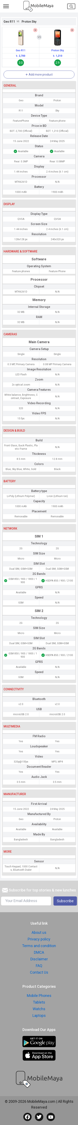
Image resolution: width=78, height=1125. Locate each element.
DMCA (39, 952)
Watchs (39, 1009)
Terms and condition (39, 946)
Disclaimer (39, 959)
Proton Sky (57, 50)
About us (39, 932)
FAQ (39, 965)
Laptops (39, 1015)
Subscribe (65, 901)
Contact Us (39, 972)
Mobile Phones (39, 995)
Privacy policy (39, 939)
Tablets (39, 1002)
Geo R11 (21, 50)
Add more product (39, 74)
